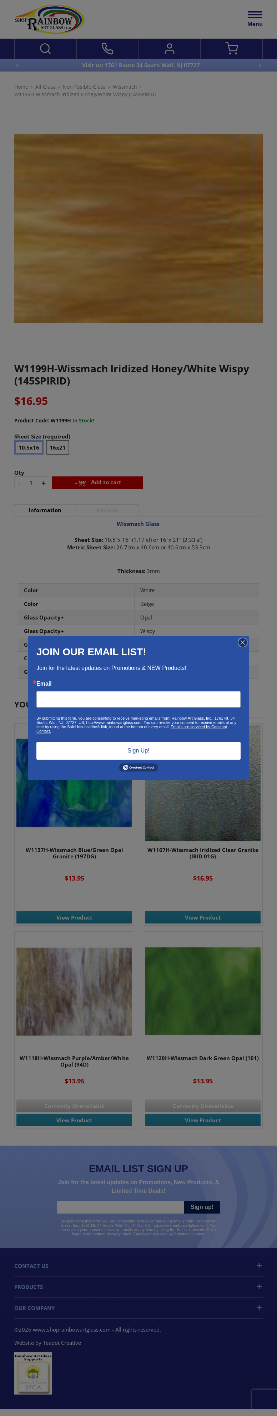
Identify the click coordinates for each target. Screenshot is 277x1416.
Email (44, 684)
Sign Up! (138, 751)
